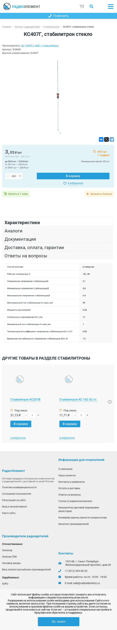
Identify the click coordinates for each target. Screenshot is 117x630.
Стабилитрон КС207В (25, 399)
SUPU (5, 583)
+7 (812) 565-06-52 (76, 570)
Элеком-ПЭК (9, 556)
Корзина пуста (82, 6)
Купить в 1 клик (18, 193)
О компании (65, 468)
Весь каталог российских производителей (26, 569)
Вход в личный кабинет (14, 506)
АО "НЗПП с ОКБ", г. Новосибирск (40, 45)
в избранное (75, 183)
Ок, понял (58, 621)
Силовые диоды (11, 563)
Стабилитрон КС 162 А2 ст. (78, 399)
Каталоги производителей (73, 523)
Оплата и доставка (69, 488)
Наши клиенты (67, 475)
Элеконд (7, 550)
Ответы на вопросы (69, 494)
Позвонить (58, 16)
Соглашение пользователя (16, 493)
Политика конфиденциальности (19, 487)
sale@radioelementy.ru (86, 583)
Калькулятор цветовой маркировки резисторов (78, 509)
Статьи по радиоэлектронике (75, 501)
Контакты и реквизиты (71, 481)
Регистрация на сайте (14, 500)
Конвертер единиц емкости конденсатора (82, 517)
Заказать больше (101, 193)
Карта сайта (8, 513)
